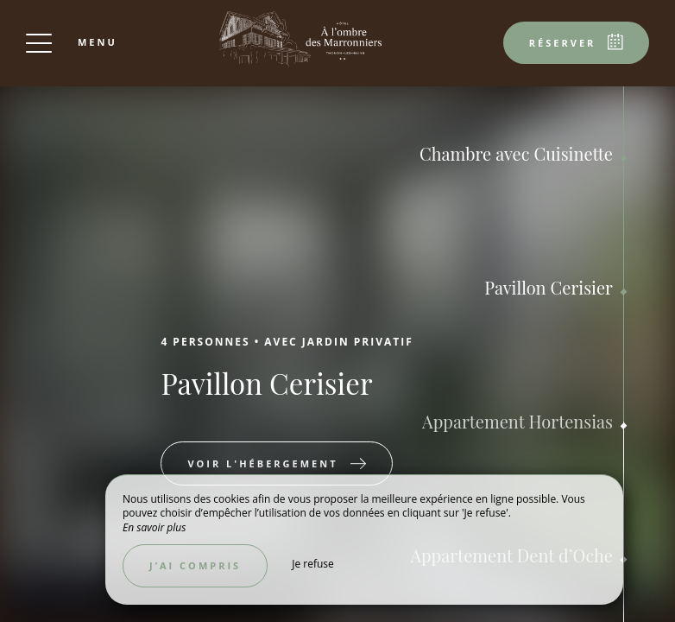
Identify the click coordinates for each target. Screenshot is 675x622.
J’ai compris (195, 565)
